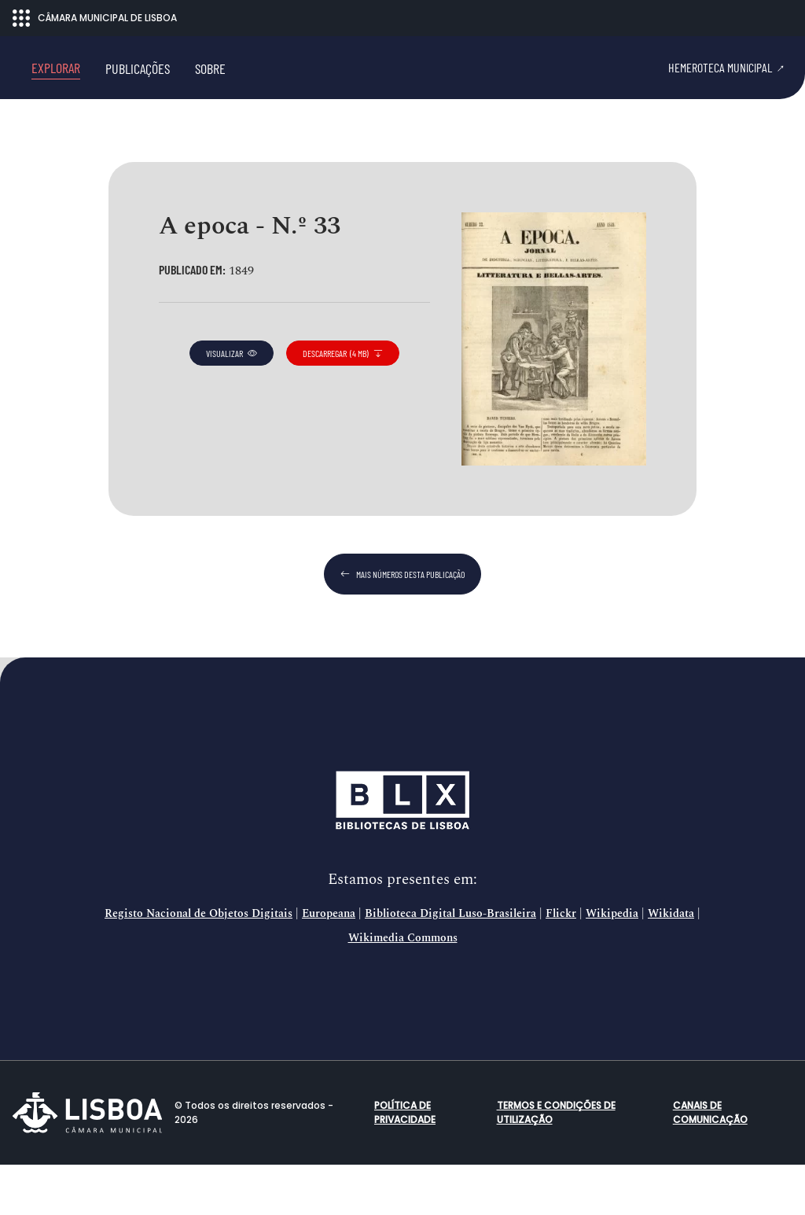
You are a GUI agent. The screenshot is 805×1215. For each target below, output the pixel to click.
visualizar (231, 403)
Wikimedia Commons (403, 988)
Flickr (561, 964)
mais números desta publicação (402, 624)
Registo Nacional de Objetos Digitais (198, 964)
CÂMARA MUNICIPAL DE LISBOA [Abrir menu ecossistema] (95, 18)
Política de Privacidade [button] (405, 1162)
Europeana (328, 964)
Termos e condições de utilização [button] (556, 1162)
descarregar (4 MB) (343, 403)
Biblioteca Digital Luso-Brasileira (450, 964)
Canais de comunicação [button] (710, 1162)
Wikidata (671, 964)
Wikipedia (612, 964)
